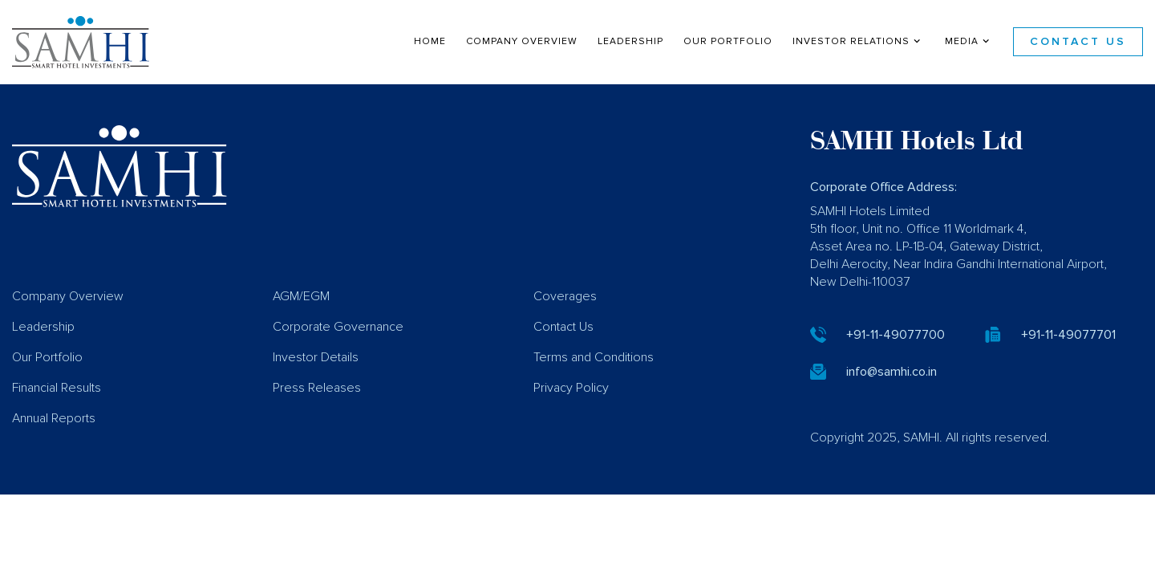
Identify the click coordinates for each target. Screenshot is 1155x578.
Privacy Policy (571, 411)
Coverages (565, 319)
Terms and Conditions (593, 380)
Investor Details (316, 380)
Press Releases (317, 411)
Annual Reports (53, 442)
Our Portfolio (727, 41)
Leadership (630, 41)
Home (430, 41)
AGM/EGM (301, 319)
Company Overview (522, 41)
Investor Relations (858, 41)
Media (969, 41)
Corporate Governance (338, 350)
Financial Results (56, 411)
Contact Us (1078, 41)
